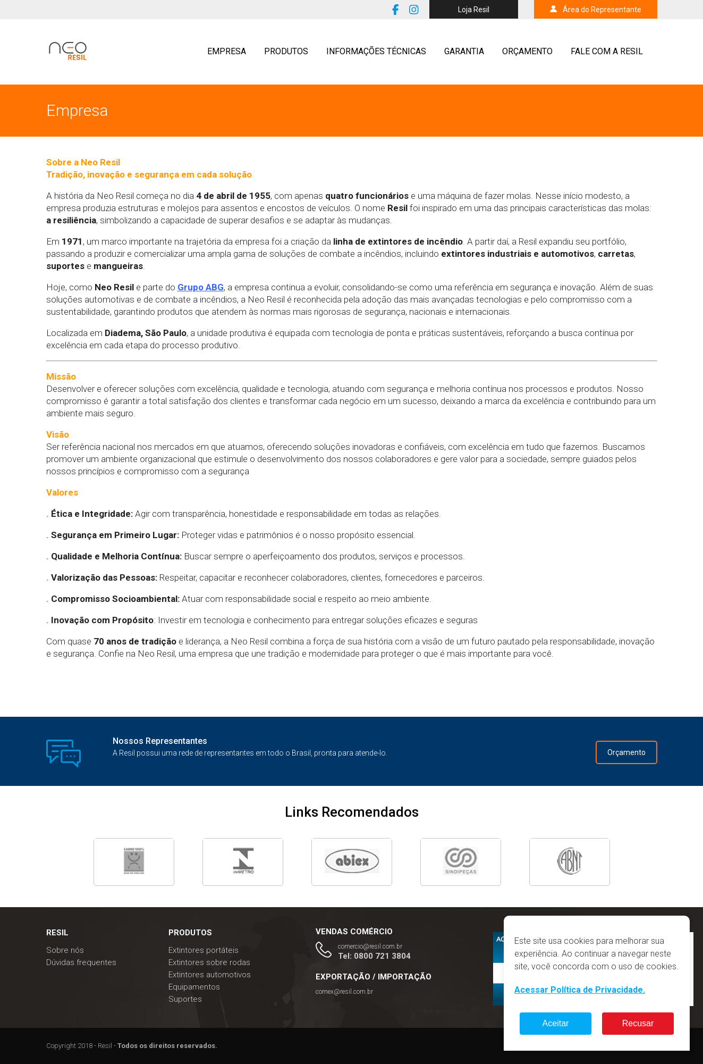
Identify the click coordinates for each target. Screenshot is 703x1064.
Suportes (185, 999)
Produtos (286, 51)
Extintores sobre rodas (209, 962)
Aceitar (556, 1023)
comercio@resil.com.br (370, 946)
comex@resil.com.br (344, 991)
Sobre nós (65, 950)
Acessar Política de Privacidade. (579, 990)
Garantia (464, 51)
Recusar (638, 1023)
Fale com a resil (607, 51)
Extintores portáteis (203, 950)
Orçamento (527, 51)
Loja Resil (473, 9)
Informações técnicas (376, 51)
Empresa (226, 51)
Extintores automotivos (209, 974)
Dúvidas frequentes (81, 962)
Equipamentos (194, 987)
